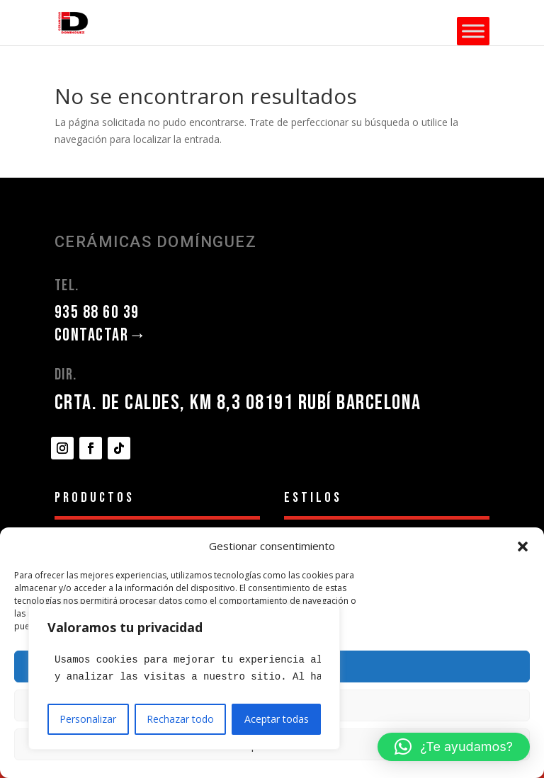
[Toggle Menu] (473, 31)
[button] (523, 546)
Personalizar (88, 719)
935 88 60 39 (97, 313)
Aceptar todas (276, 719)
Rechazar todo (180, 719)
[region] (184, 677)
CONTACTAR (101, 335)
